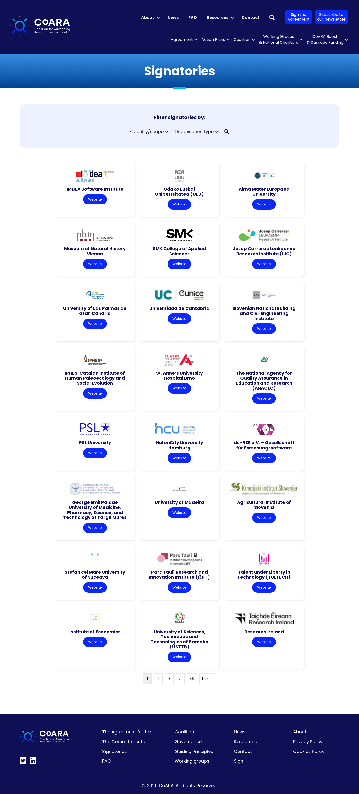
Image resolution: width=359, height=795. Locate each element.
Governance (188, 742)
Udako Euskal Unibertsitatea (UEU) (179, 191)
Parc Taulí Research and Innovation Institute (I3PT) (179, 575)
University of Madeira (179, 503)
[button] (158, 17)
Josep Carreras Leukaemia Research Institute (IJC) (264, 251)
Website (95, 199)
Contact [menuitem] (250, 17)
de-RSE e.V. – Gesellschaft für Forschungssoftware (264, 445)
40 (192, 679)
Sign (238, 762)
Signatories (114, 752)
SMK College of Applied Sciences (179, 251)
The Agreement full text (127, 733)
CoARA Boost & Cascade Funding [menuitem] (325, 39)
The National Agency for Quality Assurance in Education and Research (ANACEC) (264, 380)
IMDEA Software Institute (95, 189)
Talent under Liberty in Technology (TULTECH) (264, 575)
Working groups (192, 762)
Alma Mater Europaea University (264, 191)
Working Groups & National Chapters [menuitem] (278, 39)
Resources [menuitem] (217, 17)
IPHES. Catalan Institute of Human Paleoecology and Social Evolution (95, 378)
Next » (207, 679)
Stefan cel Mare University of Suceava (95, 575)
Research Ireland (264, 632)
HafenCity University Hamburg (179, 445)
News (240, 733)
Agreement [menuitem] (182, 39)
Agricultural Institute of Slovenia (264, 505)
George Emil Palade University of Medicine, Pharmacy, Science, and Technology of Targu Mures (95, 510)
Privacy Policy (307, 742)
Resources (245, 742)
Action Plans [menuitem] (213, 39)
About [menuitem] (147, 17)
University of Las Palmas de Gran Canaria (95, 311)
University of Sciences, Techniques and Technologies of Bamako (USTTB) (179, 640)
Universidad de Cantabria (179, 308)
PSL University (95, 443)
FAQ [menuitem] (193, 17)
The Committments (123, 742)
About (299, 733)
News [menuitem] (173, 17)
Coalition (184, 733)
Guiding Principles (194, 752)
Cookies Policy (308, 752)
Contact (243, 752)
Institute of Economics (94, 632)
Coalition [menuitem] (242, 39)
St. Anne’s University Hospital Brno (179, 375)
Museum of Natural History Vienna (95, 251)
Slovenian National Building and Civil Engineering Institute (264, 313)
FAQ (106, 762)
